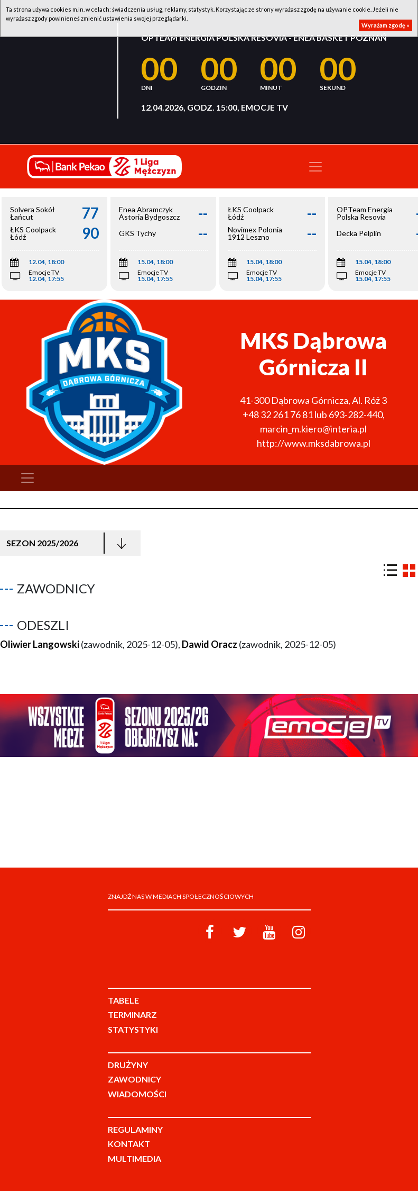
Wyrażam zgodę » (385, 25)
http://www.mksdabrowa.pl (313, 443)
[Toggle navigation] (315, 166)
